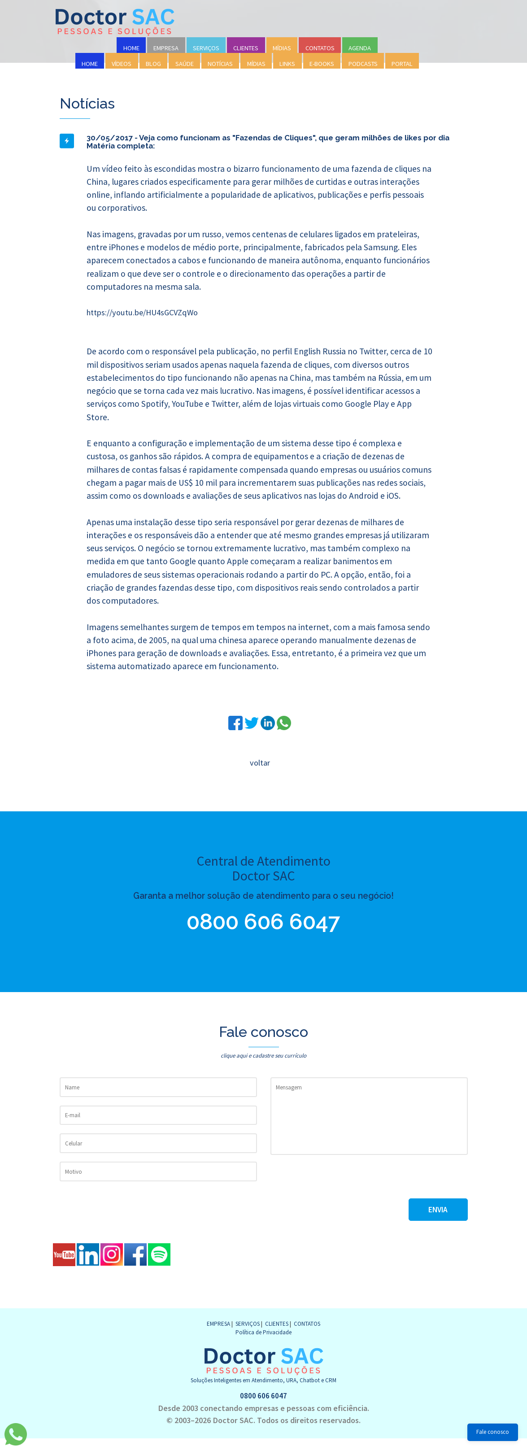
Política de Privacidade (263, 1343)
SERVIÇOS (206, 48)
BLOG (153, 64)
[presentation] (338, 1190)
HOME (131, 48)
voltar (259, 763)
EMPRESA (166, 48)
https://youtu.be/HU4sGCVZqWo (147, 312)
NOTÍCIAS (220, 64)
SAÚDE (184, 64)
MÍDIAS (282, 48)
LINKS (287, 64)
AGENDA (359, 48)
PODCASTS (363, 64)
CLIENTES (245, 48)
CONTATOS (320, 48)
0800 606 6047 (263, 924)
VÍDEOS (121, 64)
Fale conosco (492, 1432)
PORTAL (402, 64)
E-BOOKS (321, 64)
